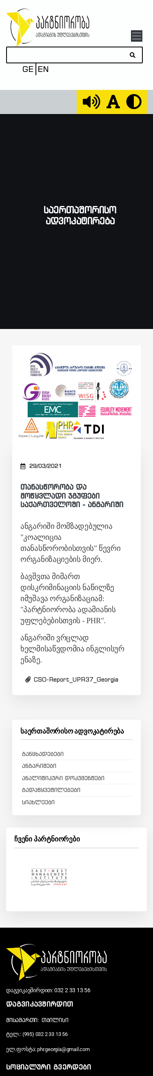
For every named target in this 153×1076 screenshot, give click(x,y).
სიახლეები (38, 802)
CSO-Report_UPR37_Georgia (71, 679)
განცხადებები (43, 754)
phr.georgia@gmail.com (63, 1049)
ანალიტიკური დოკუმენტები (63, 778)
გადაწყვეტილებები (51, 790)
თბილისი (55, 1020)
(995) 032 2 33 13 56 (45, 1034)
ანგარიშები (39, 766)
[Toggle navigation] (136, 36)
